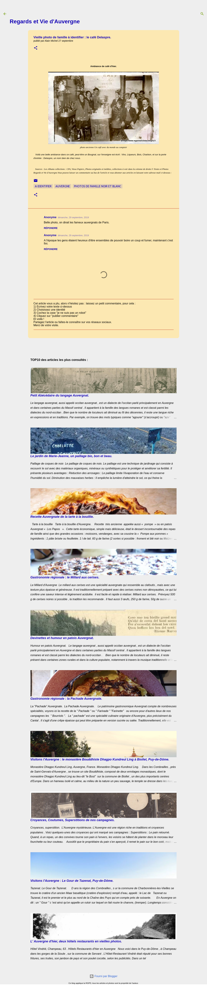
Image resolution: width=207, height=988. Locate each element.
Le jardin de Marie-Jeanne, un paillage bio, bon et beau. (71, 456)
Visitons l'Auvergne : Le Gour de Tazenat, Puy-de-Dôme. (71, 880)
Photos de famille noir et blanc (97, 186)
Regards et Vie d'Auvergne (45, 21)
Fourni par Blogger (103, 976)
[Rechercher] (202, 14)
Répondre (51, 228)
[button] (36, 48)
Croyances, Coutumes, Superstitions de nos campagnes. (72, 820)
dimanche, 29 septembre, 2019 (73, 217)
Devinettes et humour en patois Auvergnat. (62, 638)
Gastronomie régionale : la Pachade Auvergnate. (66, 698)
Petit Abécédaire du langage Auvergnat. (59, 395)
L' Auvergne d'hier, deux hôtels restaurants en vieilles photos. (76, 941)
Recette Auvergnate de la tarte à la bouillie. (62, 516)
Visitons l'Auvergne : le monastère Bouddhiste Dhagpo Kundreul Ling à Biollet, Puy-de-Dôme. (99, 759)
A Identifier (43, 186)
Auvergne (63, 186)
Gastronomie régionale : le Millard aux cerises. (64, 577)
